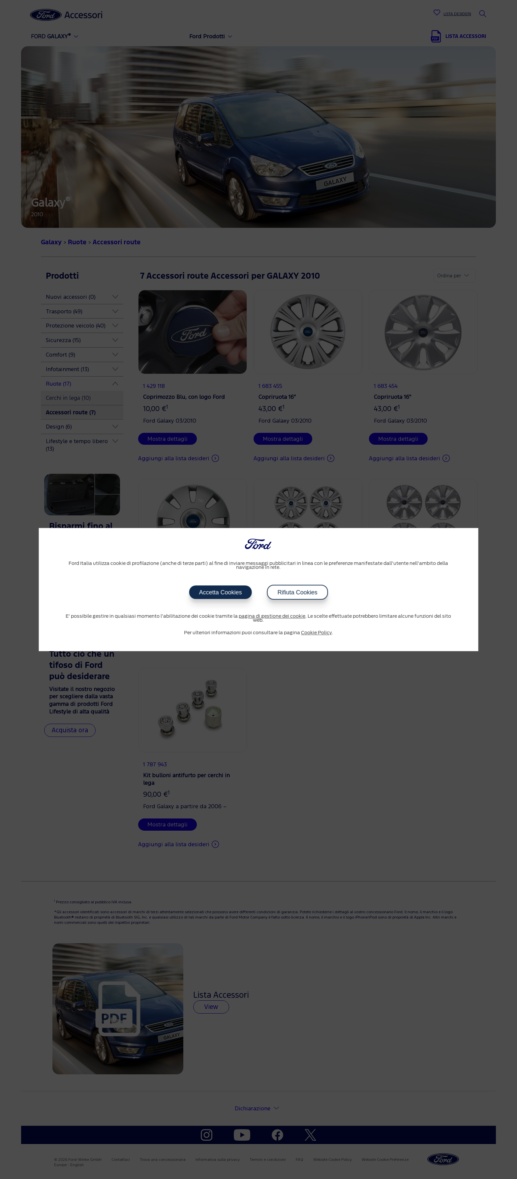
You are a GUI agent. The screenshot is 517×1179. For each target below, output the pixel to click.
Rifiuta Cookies (297, 592)
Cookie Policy (316, 633)
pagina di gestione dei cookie (272, 616)
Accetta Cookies (220, 592)
